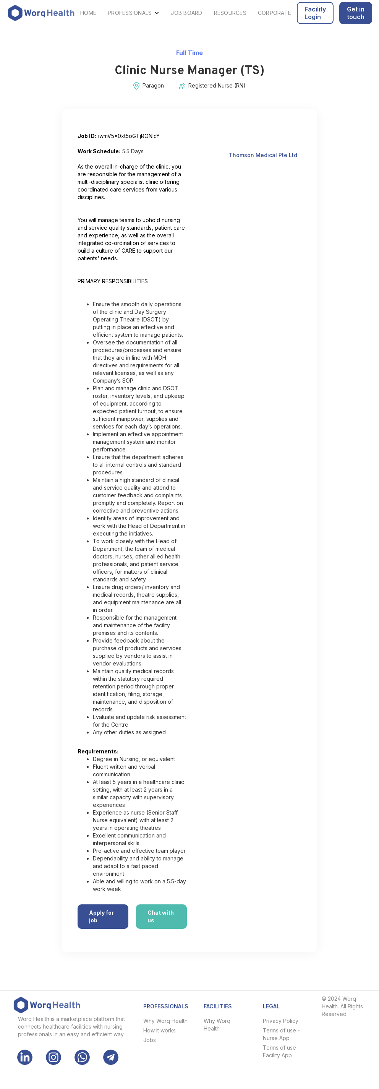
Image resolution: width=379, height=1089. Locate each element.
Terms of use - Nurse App (281, 1034)
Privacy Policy (280, 1021)
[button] (133, 13)
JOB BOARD (186, 13)
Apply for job (101, 916)
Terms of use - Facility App (281, 1051)
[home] (41, 13)
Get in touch (355, 13)
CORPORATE (274, 13)
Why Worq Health (165, 1021)
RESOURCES (230, 13)
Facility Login (315, 13)
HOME (88, 13)
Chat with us (160, 916)
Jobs (149, 1040)
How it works (159, 1030)
